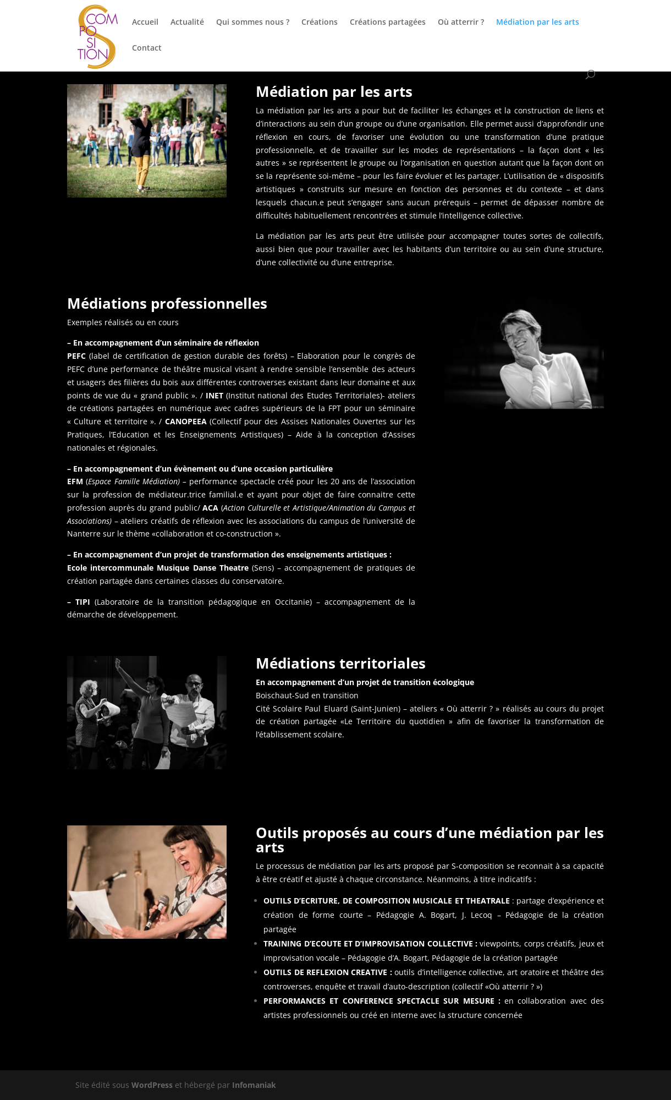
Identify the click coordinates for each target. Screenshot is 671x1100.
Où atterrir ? (461, 22)
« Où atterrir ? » (469, 708)
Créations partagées (388, 22)
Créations (319, 22)
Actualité (187, 22)
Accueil (145, 22)
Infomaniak (254, 1085)
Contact (147, 48)
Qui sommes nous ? (252, 22)
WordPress (152, 1085)
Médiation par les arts (537, 22)
